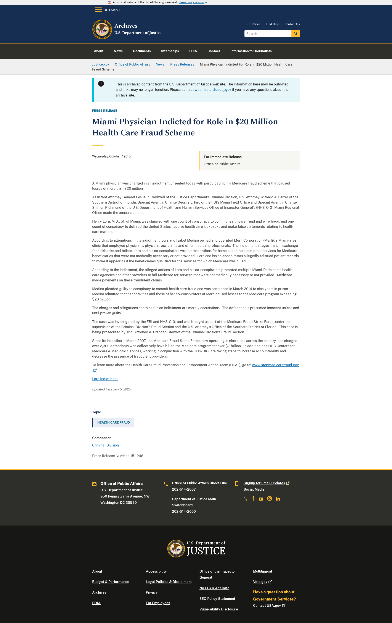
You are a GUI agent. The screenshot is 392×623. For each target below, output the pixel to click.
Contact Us (292, 24)
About (97, 571)
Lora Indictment (105, 379)
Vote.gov (263, 582)
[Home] (127, 38)
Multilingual (262, 571)
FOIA (96, 603)
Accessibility (156, 571)
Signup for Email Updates (267, 483)
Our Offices (252, 24)
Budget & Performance (110, 582)
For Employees (158, 603)
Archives (99, 592)
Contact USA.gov (269, 606)
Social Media (254, 489)
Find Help (272, 24)
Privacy (152, 592)
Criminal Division (105, 445)
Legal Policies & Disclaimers (168, 582)
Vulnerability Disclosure (218, 609)
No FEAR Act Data (214, 588)
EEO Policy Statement (217, 599)
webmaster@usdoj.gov (213, 90)
